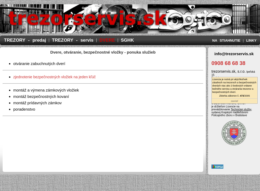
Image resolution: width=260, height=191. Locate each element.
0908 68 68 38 (228, 63)
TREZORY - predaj (25, 40)
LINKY (251, 40)
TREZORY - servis (73, 40)
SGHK (127, 40)
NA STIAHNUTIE (226, 40)
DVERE (107, 40)
